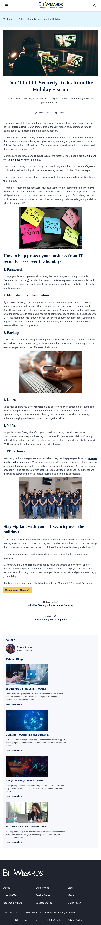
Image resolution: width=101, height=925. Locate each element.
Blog (7, 19)
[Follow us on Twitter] (36, 920)
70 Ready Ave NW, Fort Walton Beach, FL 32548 (50, 912)
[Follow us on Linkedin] (26, 920)
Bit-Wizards (33, 145)
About (6, 887)
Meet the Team (11, 895)
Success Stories (44, 902)
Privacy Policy (75, 920)
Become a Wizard (12, 902)
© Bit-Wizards (54, 920)
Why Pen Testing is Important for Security (50, 604)
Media (71, 895)
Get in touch (88, 583)
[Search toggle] (94, 5)
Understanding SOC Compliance (50, 618)
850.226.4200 (10, 912)
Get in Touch (74, 902)
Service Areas (43, 895)
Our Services (42, 887)
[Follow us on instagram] (16, 920)
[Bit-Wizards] (51, 5)
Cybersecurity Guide (17, 590)
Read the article (14, 704)
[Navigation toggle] (7, 5)
